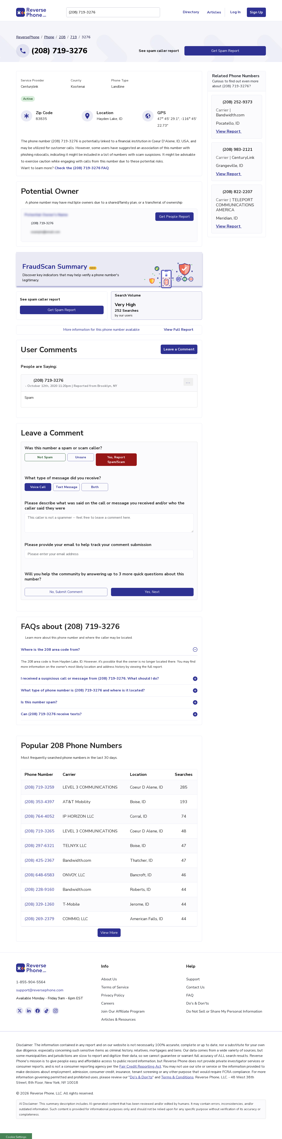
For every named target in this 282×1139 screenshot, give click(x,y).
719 (73, 37)
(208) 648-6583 (39, 875)
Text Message (66, 487)
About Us (109, 979)
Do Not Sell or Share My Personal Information (224, 1011)
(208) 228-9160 (39, 889)
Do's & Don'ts (197, 1003)
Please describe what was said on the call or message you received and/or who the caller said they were (104, 506)
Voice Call (38, 487)
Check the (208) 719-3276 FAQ (82, 168)
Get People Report (174, 216)
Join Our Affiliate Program (123, 1011)
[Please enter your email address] (109, 554)
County (76, 80)
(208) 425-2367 (39, 860)
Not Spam (45, 457)
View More (109, 932)
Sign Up (256, 12)
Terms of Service (115, 987)
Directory (193, 12)
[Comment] (109, 523)
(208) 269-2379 (39, 918)
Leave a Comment (179, 349)
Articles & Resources (118, 1019)
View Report (231, 131)
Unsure (80, 457)
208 (62, 37)
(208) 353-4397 (39, 801)
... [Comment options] (188, 382)
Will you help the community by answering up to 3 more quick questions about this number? (104, 577)
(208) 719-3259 (39, 787)
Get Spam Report (225, 50)
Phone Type (119, 80)
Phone (49, 37)
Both (95, 487)
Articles (214, 12)
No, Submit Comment (66, 592)
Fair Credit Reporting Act (140, 1066)
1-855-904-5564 (30, 982)
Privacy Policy (112, 995)
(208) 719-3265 (39, 831)
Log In (235, 12)
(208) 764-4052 (39, 816)
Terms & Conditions (177, 1077)
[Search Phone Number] (154, 12)
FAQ (190, 995)
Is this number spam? (39, 702)
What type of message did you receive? (63, 478)
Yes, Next (152, 592)
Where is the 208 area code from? (50, 649)
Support (193, 979)
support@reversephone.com (39, 990)
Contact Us (195, 987)
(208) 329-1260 (39, 904)
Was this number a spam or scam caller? (66, 448)
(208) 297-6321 (39, 845)
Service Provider (32, 80)
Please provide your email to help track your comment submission (88, 544)
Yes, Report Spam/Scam (116, 459)
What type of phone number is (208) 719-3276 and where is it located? (83, 690)
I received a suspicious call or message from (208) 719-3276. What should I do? (90, 678)
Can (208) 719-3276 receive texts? (51, 714)
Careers (107, 1003)
